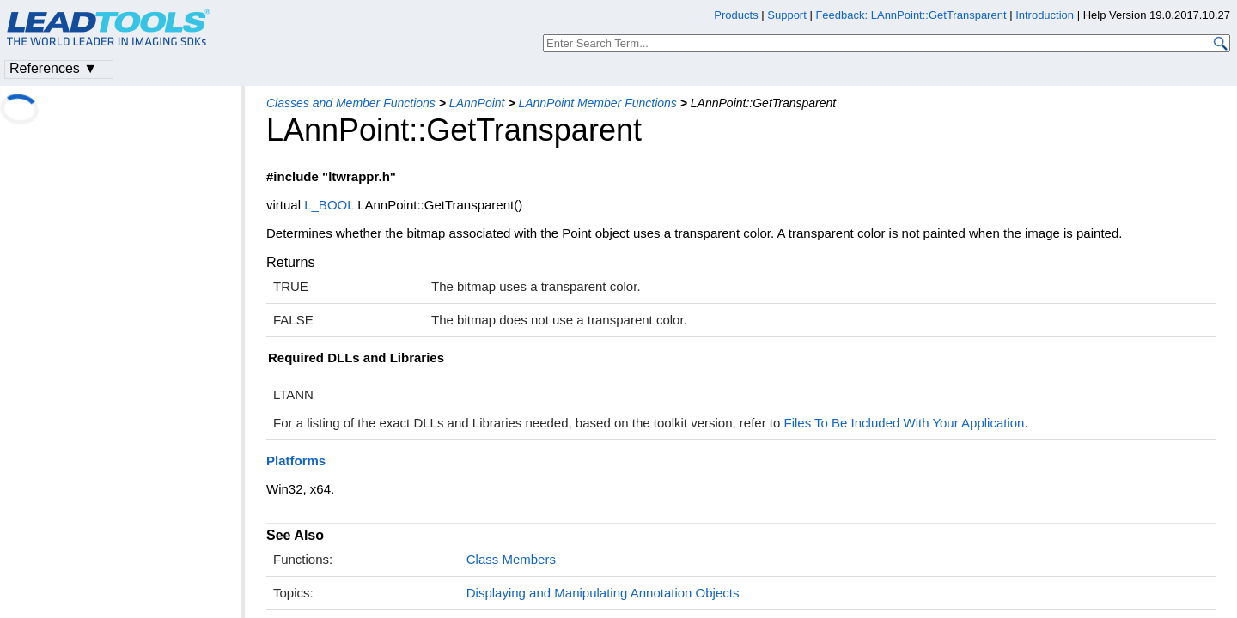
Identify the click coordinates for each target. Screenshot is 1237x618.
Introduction (1044, 15)
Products (736, 15)
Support (787, 15)
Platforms (296, 460)
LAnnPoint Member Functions (597, 103)
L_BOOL (329, 204)
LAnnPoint (477, 103)
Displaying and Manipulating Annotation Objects (603, 592)
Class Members (511, 559)
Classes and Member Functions (351, 103)
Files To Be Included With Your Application (904, 422)
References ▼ (53, 68)
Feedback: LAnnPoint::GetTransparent (910, 15)
